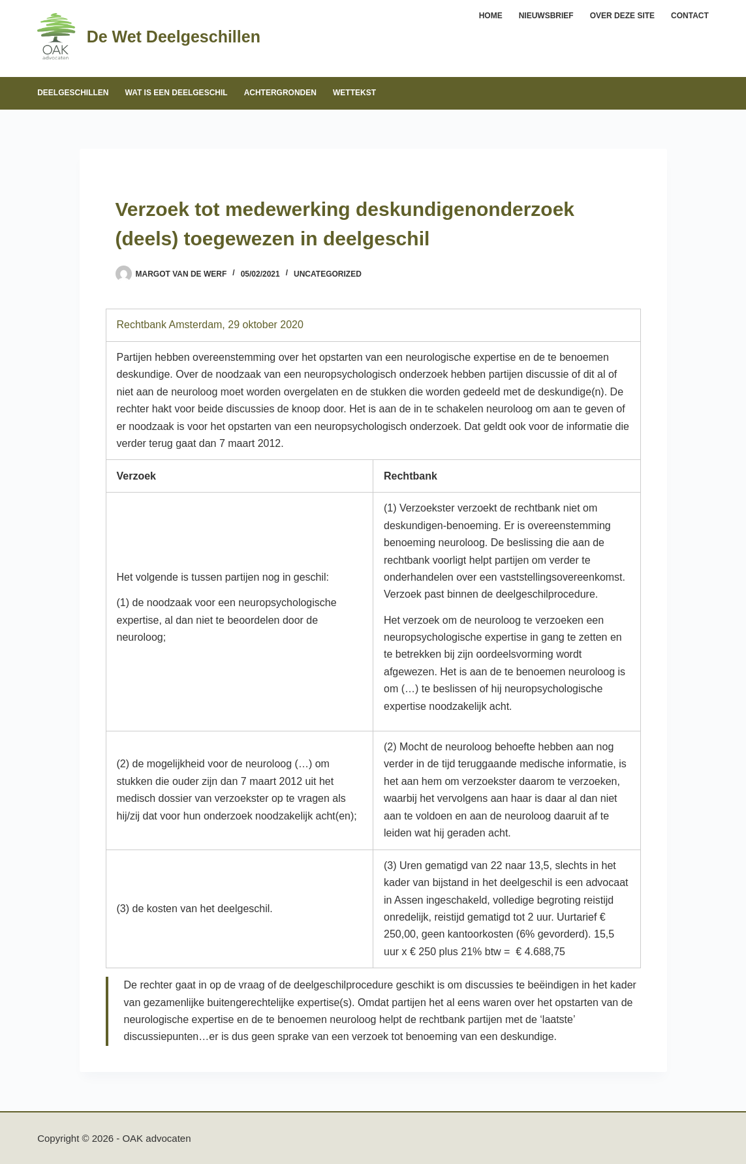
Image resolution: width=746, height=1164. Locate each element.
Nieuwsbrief (546, 15)
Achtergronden (280, 92)
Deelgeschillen (72, 92)
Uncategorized (328, 274)
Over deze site (622, 15)
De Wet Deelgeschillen (173, 36)
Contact (690, 15)
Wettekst (354, 92)
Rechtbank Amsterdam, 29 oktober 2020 (210, 324)
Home (491, 15)
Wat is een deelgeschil (176, 92)
